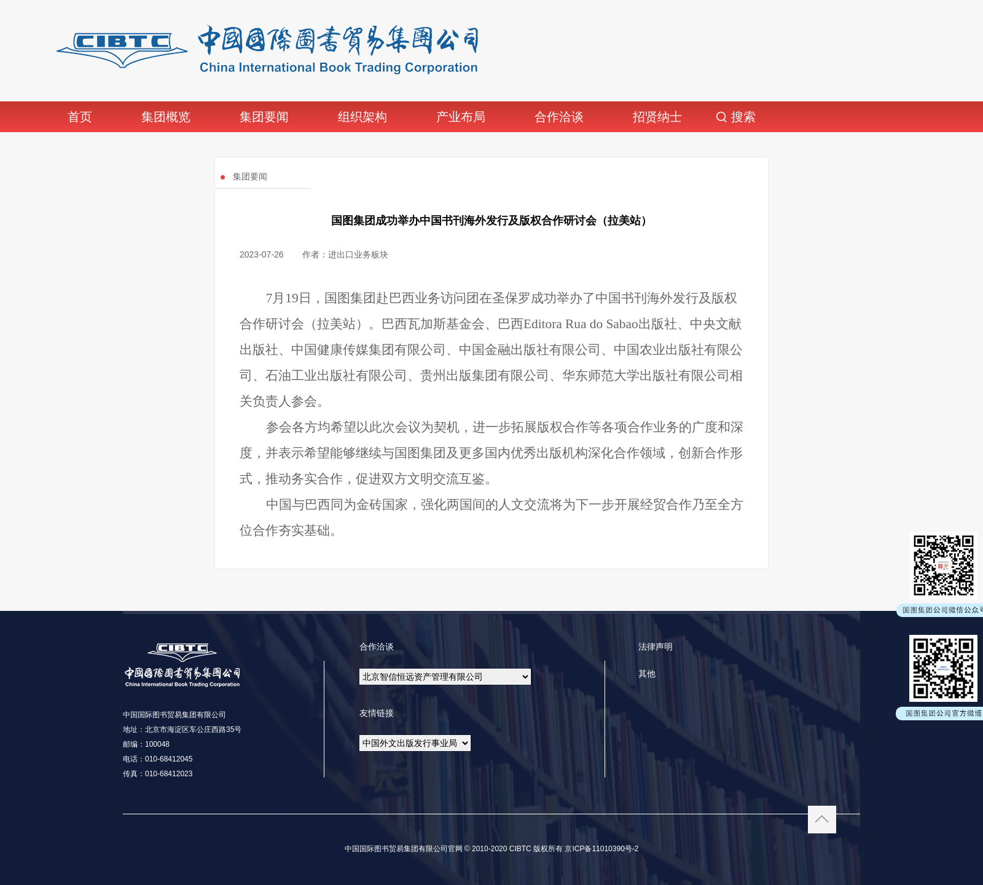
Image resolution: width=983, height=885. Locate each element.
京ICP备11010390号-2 (600, 848)
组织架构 (362, 117)
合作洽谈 (559, 117)
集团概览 (165, 117)
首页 (80, 117)
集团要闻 (264, 117)
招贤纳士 (657, 117)
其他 (647, 673)
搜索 (743, 117)
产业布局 (460, 117)
